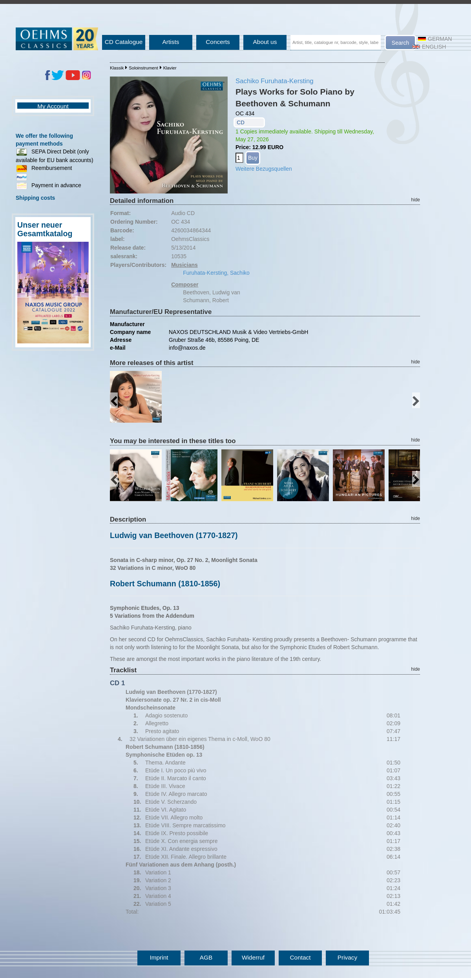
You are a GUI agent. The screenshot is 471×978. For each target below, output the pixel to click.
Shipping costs (35, 198)
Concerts (218, 41)
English (429, 47)
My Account (53, 106)
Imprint (159, 957)
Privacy (347, 957)
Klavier (170, 68)
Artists (170, 41)
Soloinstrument (143, 68)
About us (265, 41)
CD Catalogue (124, 41)
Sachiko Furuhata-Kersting (275, 81)
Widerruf (253, 957)
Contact (300, 957)
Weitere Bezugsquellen (264, 169)
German (435, 39)
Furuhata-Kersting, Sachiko (216, 273)
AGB (206, 957)
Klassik (117, 68)
